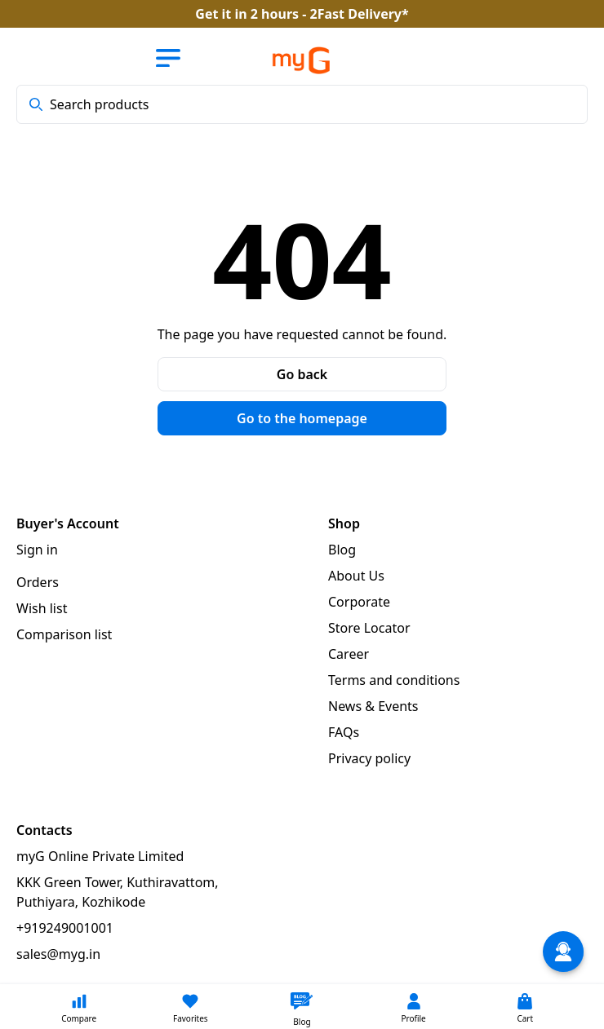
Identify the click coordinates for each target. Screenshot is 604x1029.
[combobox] (302, 104)
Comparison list (64, 634)
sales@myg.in (58, 954)
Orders (37, 582)
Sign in (37, 550)
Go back (302, 374)
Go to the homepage (302, 418)
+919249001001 (64, 928)
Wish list (41, 608)
